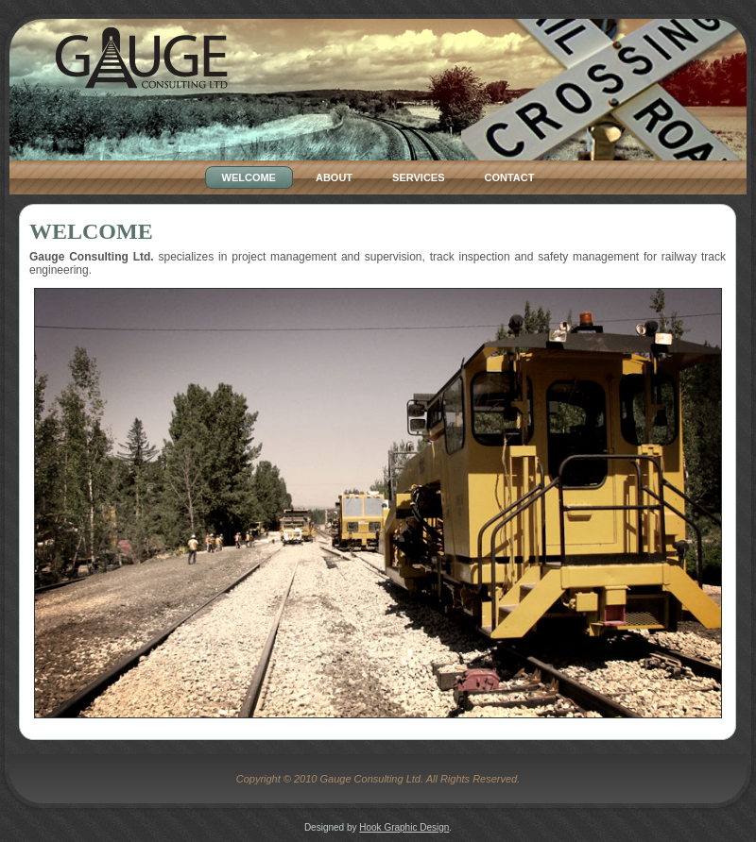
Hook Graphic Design (404, 827)
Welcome (91, 231)
